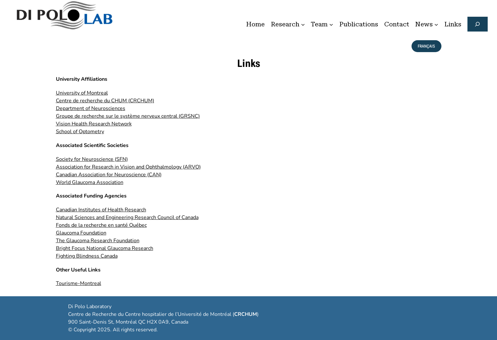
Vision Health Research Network (94, 123)
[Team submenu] (331, 24)
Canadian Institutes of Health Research (101, 209)
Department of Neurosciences (90, 108)
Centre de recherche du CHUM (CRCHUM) (105, 100)
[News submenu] (436, 24)
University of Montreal (82, 92)
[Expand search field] (477, 24)
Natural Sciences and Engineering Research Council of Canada (127, 217)
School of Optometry (80, 131)
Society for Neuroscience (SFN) (92, 159)
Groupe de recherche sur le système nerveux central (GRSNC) (128, 116)
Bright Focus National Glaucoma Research (104, 248)
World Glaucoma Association (89, 182)
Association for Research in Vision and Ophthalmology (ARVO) (128, 166)
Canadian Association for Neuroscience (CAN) (109, 174)
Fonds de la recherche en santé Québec (101, 225)
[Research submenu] (303, 24)
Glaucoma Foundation (81, 232)
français (426, 46)
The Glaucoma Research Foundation (97, 240)
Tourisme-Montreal (78, 283)
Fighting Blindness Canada (87, 256)
